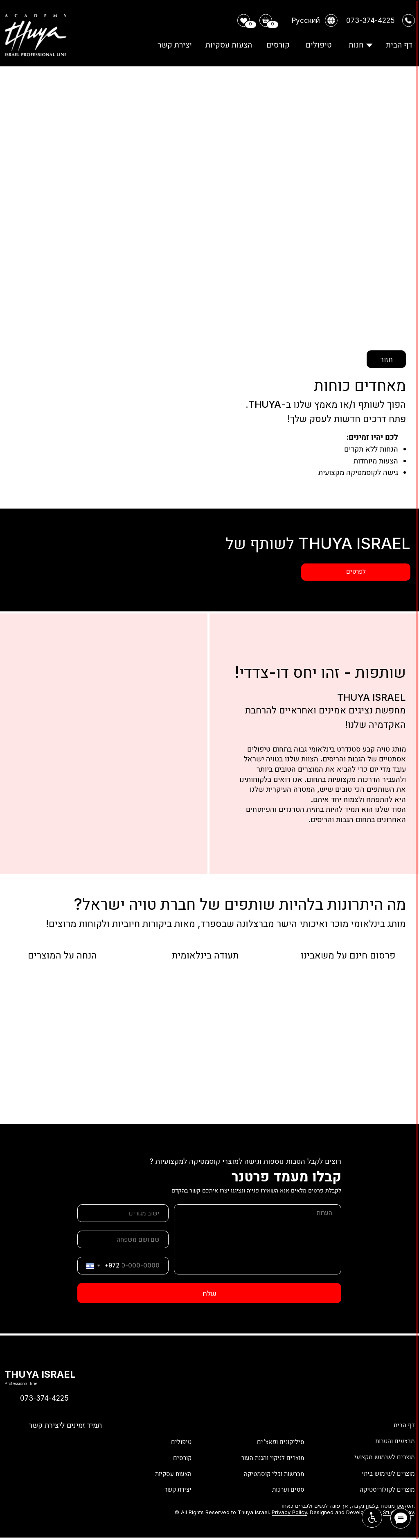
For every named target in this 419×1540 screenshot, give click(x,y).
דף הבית (402, 1424)
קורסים (180, 1456)
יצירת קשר (175, 1487)
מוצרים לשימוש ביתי (384, 1471)
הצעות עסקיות (170, 1471)
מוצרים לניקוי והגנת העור (266, 1456)
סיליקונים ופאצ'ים (277, 1440)
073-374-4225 (44, 1398)
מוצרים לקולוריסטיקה (382, 1487)
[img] (12, 1441)
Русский (306, 20)
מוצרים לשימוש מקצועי (380, 1456)
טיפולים (179, 1440)
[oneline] (123, 1213)
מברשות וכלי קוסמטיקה (268, 1471)
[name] (123, 1239)
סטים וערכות (285, 1487)
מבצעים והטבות (392, 1440)
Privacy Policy (289, 1512)
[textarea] (258, 1239)
